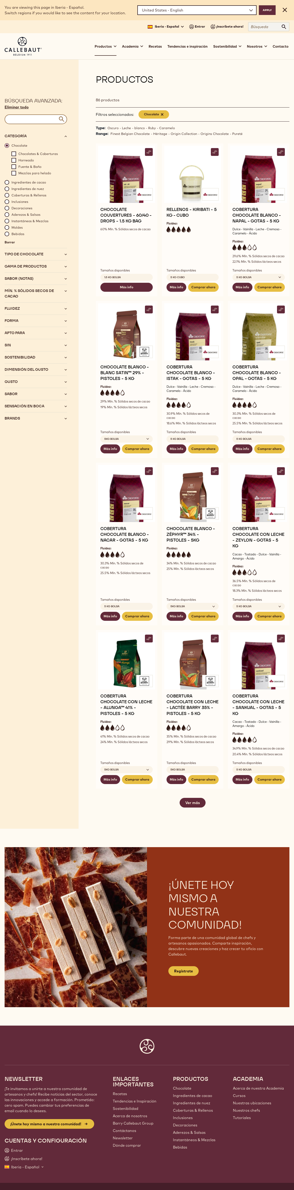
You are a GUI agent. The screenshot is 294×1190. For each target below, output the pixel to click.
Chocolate (182, 1088)
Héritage (160, 134)
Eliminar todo (17, 107)
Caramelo (167, 128)
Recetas (155, 46)
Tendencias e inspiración (187, 46)
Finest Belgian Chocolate (130, 134)
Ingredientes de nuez (191, 1103)
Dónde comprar (127, 1145)
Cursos (239, 1095)
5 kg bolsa (178, 438)
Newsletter (123, 1138)
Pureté (237, 134)
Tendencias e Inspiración (134, 1101)
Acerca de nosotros (130, 1116)
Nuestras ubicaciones (252, 1103)
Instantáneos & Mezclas (194, 1140)
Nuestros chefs (246, 1110)
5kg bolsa (177, 769)
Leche (126, 128)
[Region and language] (197, 10)
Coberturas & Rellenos (193, 1110)
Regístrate (183, 971)
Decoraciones (185, 1125)
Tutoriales (242, 1117)
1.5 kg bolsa (112, 277)
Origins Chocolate (215, 134)
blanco (139, 128)
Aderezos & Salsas (189, 1132)
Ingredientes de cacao (192, 1095)
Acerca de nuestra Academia (258, 1088)
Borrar (10, 242)
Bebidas (180, 1147)
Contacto (280, 46)
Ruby (152, 128)
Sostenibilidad (125, 1108)
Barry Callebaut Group (133, 1123)
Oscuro (113, 128)
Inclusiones (183, 1117)
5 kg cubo (177, 277)
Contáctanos (124, 1130)
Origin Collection (184, 134)
